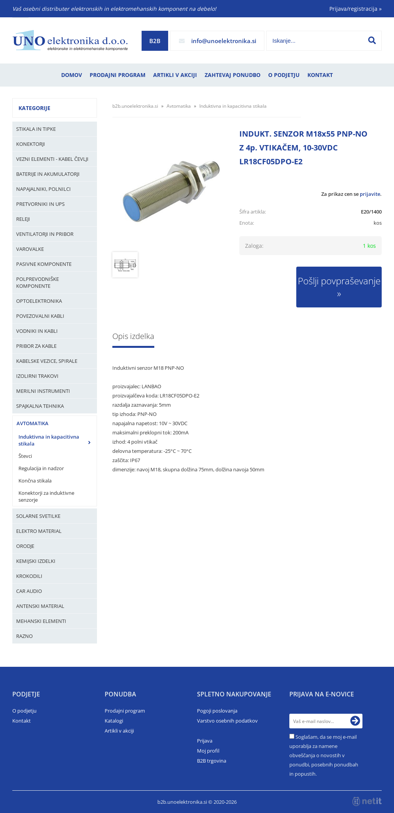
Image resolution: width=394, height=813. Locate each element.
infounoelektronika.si (223, 41)
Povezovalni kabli (40, 315)
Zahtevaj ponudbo (232, 74)
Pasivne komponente (44, 263)
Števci (25, 455)
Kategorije (34, 108)
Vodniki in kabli (37, 330)
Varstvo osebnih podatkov (227, 720)
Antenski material (40, 606)
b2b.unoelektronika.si (135, 106)
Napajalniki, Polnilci (43, 188)
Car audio (29, 591)
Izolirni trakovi (37, 375)
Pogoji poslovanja (217, 710)
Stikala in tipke (36, 128)
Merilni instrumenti (43, 390)
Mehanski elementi (41, 621)
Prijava (204, 740)
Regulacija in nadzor (41, 468)
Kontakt (320, 74)
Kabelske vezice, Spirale (46, 360)
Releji (23, 218)
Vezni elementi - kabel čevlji (52, 158)
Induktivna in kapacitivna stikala (48, 440)
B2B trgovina (211, 760)
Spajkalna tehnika (40, 405)
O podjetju (284, 74)
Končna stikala (35, 480)
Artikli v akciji (175, 74)
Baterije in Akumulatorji (48, 173)
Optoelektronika (39, 300)
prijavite (370, 193)
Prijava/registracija (355, 8)
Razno (24, 636)
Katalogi (114, 720)
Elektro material (39, 531)
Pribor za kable (36, 345)
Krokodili (29, 576)
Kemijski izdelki (35, 561)
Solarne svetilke (38, 516)
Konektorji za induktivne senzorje (46, 496)
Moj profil (208, 750)
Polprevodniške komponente (37, 282)
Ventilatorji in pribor (44, 233)
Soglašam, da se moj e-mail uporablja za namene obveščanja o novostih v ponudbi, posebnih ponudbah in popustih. (323, 755)
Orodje (25, 546)
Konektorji (30, 143)
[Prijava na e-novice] (355, 721)
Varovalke (30, 248)
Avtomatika (32, 423)
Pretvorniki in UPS (40, 203)
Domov (71, 74)
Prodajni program (117, 74)
